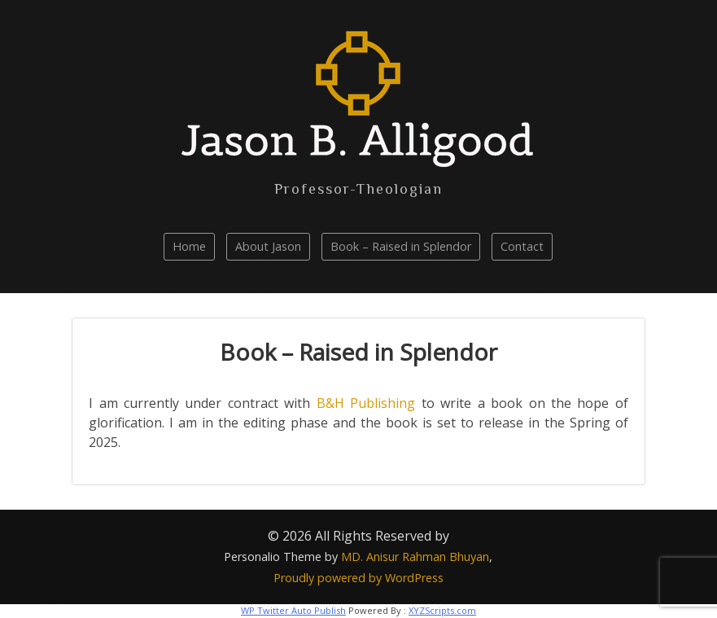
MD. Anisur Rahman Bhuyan (415, 556)
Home (189, 246)
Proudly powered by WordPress (358, 577)
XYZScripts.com (442, 610)
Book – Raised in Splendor (400, 246)
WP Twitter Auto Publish (293, 610)
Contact (522, 246)
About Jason (268, 246)
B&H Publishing (366, 403)
